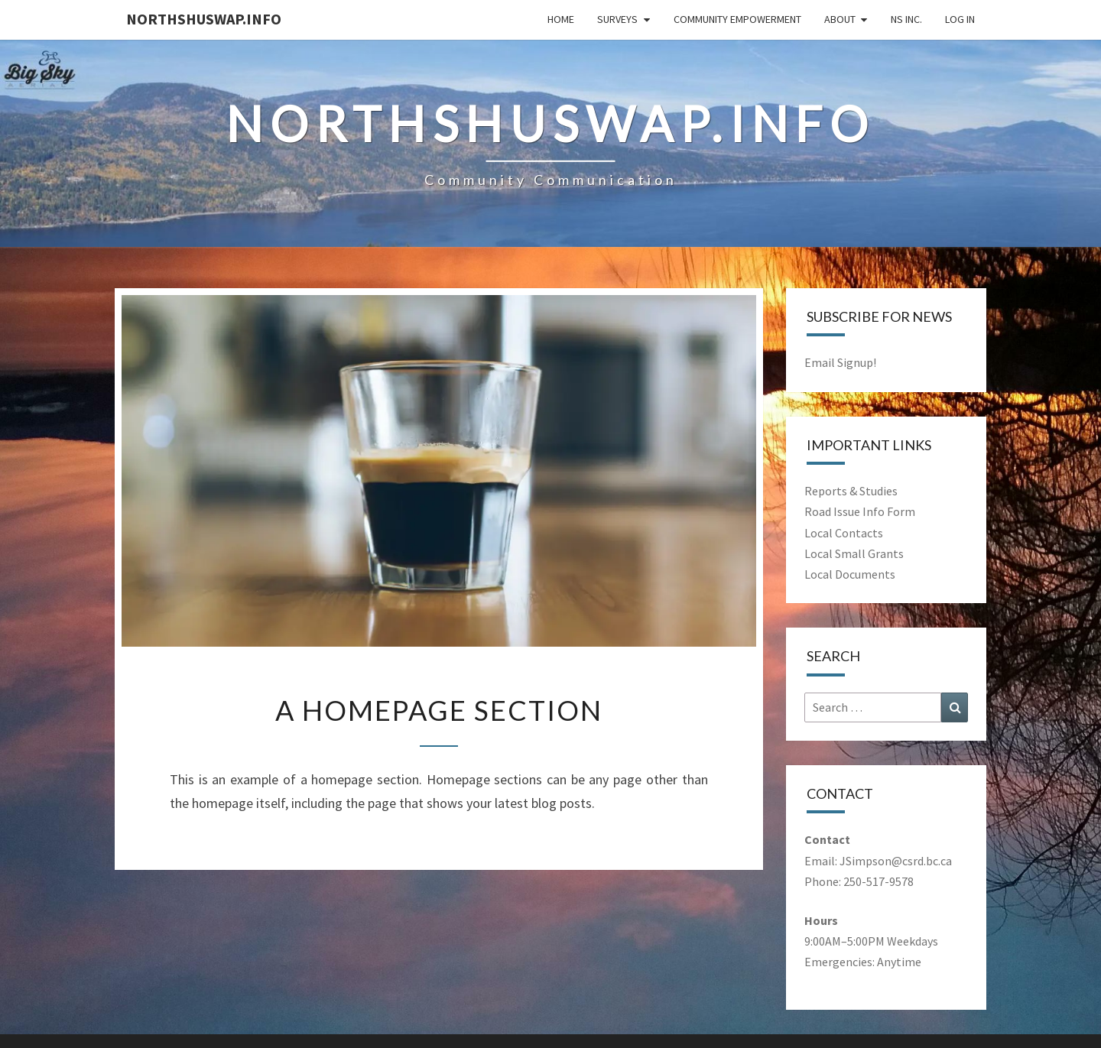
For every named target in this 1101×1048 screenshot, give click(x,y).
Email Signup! (840, 362)
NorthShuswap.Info (203, 18)
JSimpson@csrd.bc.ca (896, 860)
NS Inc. (906, 19)
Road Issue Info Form (859, 511)
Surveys (617, 19)
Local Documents (849, 574)
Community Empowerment (737, 19)
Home (560, 19)
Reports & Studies (851, 490)
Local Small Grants (854, 553)
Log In (960, 19)
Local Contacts (843, 532)
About (840, 19)
